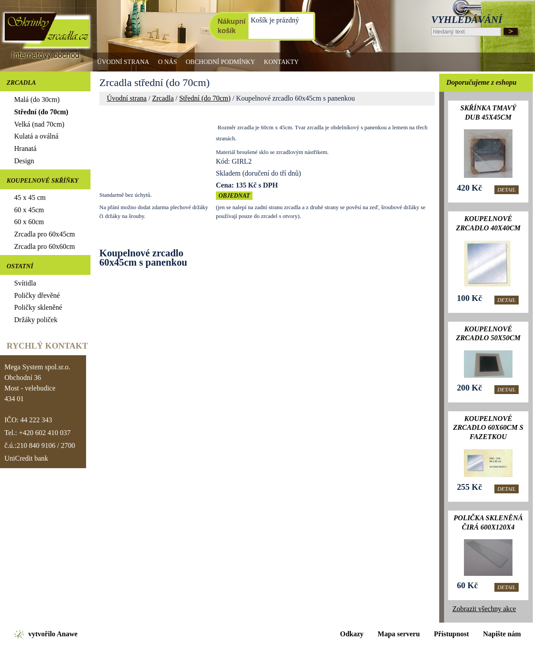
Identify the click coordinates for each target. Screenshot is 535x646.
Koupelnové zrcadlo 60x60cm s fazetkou (488, 428)
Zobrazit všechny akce (484, 608)
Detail (506, 190)
